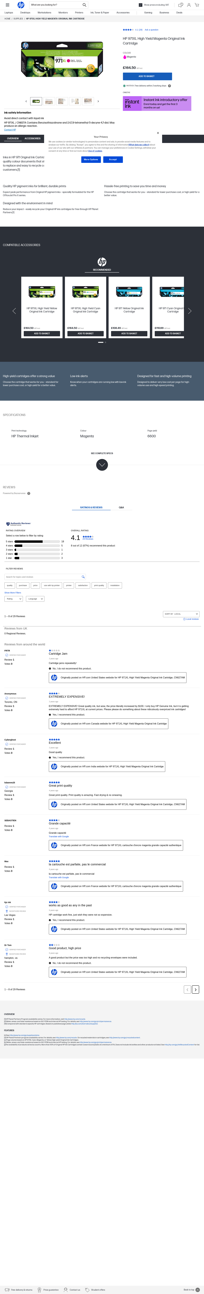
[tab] (102, 264)
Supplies (18, 19)
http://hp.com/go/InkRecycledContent (179, 1045)
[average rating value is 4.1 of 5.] (131, 29)
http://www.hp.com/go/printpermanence (95, 1021)
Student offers (98, 1290)
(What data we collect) (138, 145)
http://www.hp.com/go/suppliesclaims (24, 1035)
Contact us (75, 1290)
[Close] (158, 133)
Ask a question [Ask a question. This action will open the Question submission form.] (151, 30)
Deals (179, 12)
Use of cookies (95, 151)
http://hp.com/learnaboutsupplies (84, 1024)
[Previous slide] (14, 311)
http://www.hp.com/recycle (74, 1019)
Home (7, 19)
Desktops (25, 12)
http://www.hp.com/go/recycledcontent (124, 1038)
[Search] (84, 5)
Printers (79, 12)
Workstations (44, 12)
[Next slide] (190, 311)
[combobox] (55, 5)
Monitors (63, 12)
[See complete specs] (102, 461)
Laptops (9, 12)
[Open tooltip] (169, 86)
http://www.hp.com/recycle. (66, 1038)
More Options (91, 159)
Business (164, 12)
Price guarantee (51, 1290)
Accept (113, 159)
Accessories (123, 12)
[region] (103, 148)
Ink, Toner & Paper (100, 12)
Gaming (148, 12)
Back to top (192, 1290)
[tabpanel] (102, 311)
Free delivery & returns (21, 1290)
